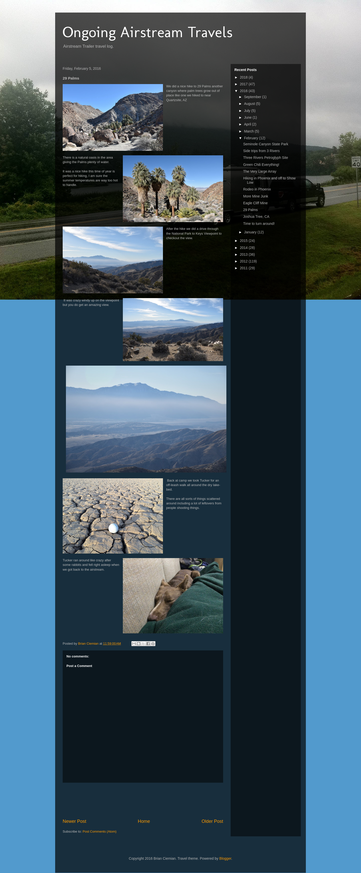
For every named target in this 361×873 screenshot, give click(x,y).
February (251, 138)
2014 (244, 248)
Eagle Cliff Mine (255, 203)
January (250, 232)
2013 (244, 254)
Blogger (225, 858)
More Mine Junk (255, 196)
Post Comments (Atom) (100, 831)
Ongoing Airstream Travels (148, 32)
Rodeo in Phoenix (257, 189)
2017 (244, 84)
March (249, 131)
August (250, 104)
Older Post (212, 821)
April (248, 124)
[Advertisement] (154, 800)
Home (144, 821)
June (248, 117)
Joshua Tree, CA (256, 217)
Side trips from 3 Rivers (261, 151)
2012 (244, 261)
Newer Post (74, 821)
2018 (244, 77)
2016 (244, 91)
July (247, 111)
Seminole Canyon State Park (265, 144)
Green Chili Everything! (261, 165)
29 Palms (250, 210)
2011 (244, 268)
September (253, 97)
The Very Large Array (259, 171)
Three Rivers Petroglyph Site (265, 158)
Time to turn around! (259, 224)
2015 (244, 241)
